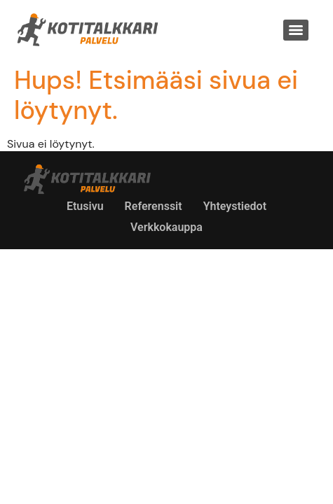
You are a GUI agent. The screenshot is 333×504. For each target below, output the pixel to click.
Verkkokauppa (166, 227)
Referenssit (153, 206)
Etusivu (85, 206)
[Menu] (295, 30)
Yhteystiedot (234, 206)
